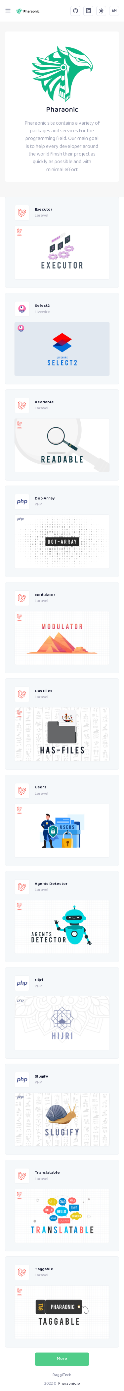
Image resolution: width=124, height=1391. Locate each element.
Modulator (45, 595)
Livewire (42, 312)
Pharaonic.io (69, 1383)
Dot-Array (45, 499)
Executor (44, 210)
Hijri (39, 980)
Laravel (41, 216)
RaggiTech (62, 1375)
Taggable (44, 1269)
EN (114, 10)
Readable (44, 402)
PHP (38, 505)
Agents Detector (51, 884)
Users (40, 787)
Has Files (43, 691)
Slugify (41, 1077)
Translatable (47, 1173)
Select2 (42, 306)
